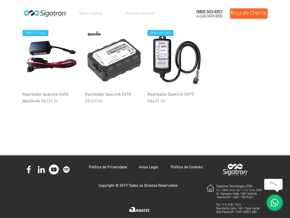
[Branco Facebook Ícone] (29, 169)
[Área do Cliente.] (248, 13)
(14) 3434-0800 (252, 190)
